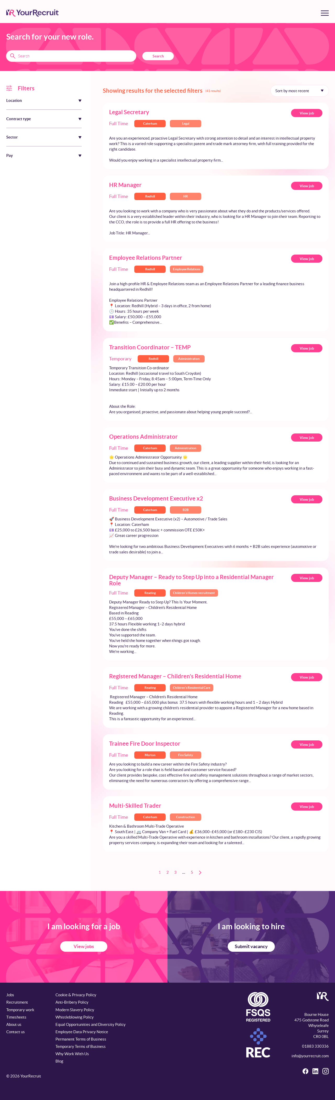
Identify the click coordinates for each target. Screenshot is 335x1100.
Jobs (10, 995)
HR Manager (125, 185)
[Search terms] (71, 56)
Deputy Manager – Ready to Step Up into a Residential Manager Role (191, 580)
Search (158, 56)
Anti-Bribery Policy (71, 1002)
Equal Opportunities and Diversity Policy (90, 1024)
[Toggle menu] (325, 13)
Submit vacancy (251, 946)
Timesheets (16, 1017)
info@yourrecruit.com (310, 1056)
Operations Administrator (143, 436)
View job (307, 113)
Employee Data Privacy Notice (81, 1032)
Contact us (15, 1032)
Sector (12, 137)
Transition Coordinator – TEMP (150, 347)
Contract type (18, 119)
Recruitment (17, 1002)
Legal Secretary (129, 112)
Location (14, 100)
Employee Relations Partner (145, 257)
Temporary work (20, 1010)
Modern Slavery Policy (74, 1010)
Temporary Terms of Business (80, 1046)
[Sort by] (300, 90)
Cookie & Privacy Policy (75, 995)
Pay (9, 155)
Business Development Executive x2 (156, 498)
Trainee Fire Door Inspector (144, 743)
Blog (59, 1061)
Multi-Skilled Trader (135, 805)
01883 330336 (315, 1046)
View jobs (84, 946)
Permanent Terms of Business (80, 1039)
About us (13, 1024)
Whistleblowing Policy (74, 1017)
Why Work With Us (72, 1054)
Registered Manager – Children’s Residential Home (175, 676)
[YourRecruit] (32, 13)
